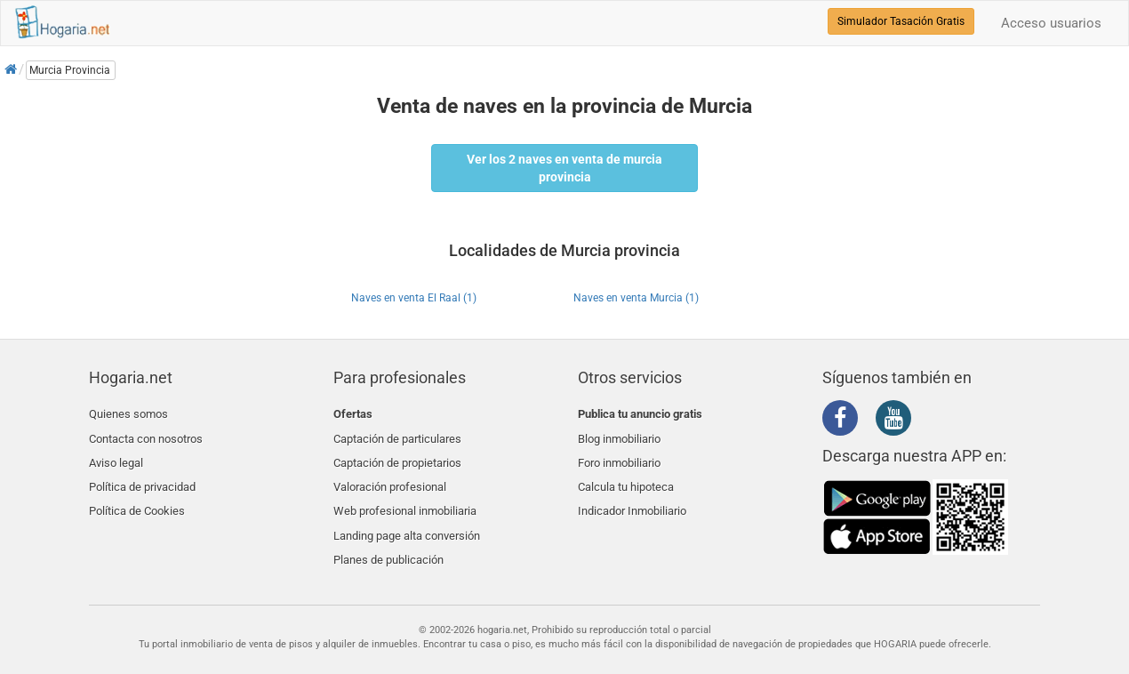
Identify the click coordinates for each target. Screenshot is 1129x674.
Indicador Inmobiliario (632, 497)
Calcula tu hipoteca (626, 477)
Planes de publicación (388, 540)
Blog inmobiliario (619, 435)
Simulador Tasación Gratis (901, 21)
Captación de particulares (397, 435)
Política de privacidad (142, 477)
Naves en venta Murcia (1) (636, 298)
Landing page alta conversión (406, 519)
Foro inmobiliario (619, 455)
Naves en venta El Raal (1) (413, 298)
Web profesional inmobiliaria (404, 497)
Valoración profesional (389, 477)
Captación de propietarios (397, 455)
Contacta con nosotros (146, 435)
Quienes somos (128, 414)
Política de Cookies (137, 497)
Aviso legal (116, 455)
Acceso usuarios (1051, 23)
